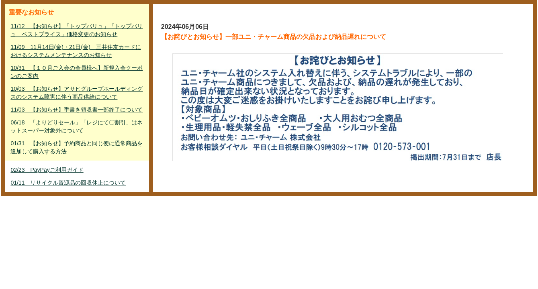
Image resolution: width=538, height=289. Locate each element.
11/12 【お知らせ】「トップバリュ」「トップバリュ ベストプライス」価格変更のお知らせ (76, 30)
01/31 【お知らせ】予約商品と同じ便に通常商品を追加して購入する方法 (76, 147)
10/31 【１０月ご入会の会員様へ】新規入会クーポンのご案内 (76, 72)
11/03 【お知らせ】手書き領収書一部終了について (76, 109)
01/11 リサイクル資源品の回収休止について (68, 182)
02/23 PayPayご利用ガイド (46, 170)
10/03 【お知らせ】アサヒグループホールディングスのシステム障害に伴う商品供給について (76, 92)
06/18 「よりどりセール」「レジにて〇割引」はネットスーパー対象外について (76, 126)
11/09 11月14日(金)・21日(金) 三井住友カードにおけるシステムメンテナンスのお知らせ (75, 51)
